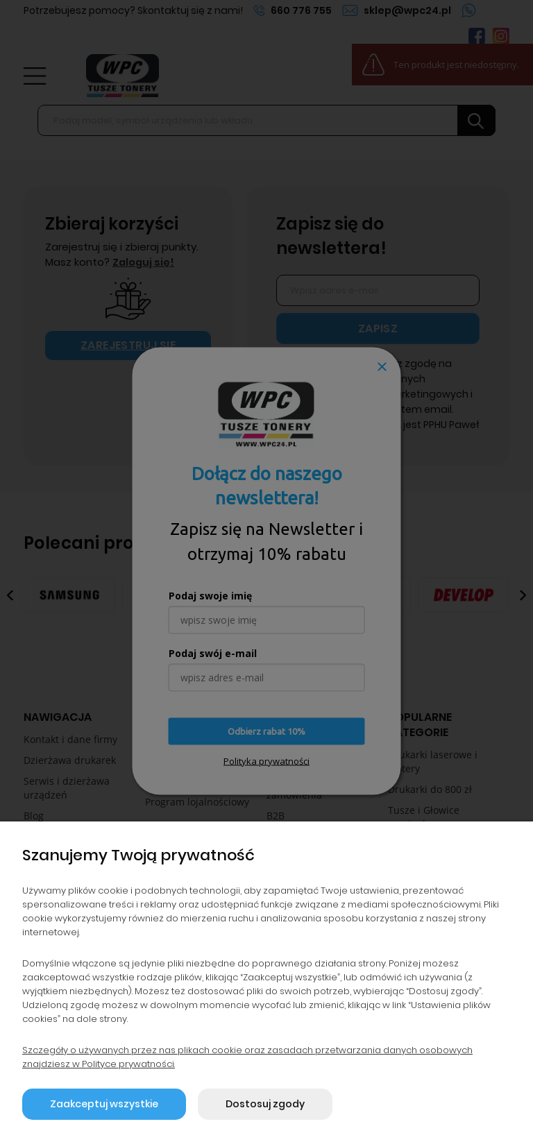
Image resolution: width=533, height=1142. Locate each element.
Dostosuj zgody (265, 1104)
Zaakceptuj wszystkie (104, 1104)
